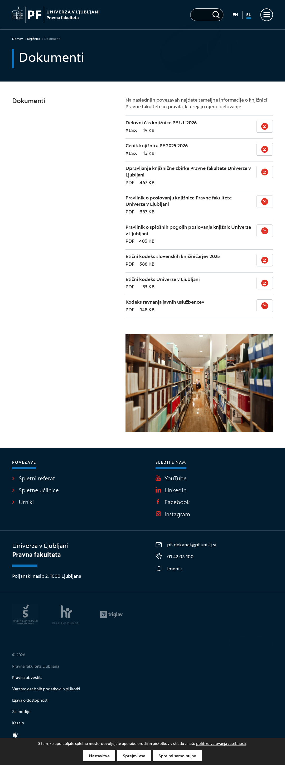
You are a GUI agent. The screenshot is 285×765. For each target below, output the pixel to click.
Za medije (21, 712)
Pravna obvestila (27, 678)
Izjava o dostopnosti (30, 700)
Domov (17, 39)
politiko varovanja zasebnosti (221, 744)
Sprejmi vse (134, 756)
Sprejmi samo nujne (177, 756)
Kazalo (18, 723)
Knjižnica (33, 39)
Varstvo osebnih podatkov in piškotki (46, 689)
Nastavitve (99, 756)
